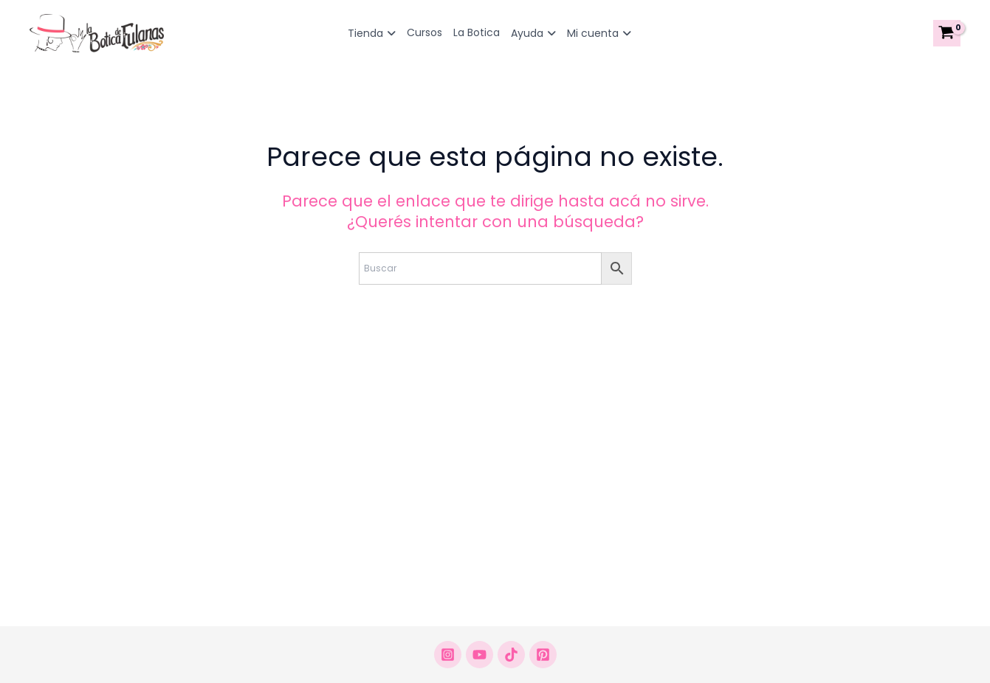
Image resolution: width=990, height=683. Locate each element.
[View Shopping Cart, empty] (946, 33)
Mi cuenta (599, 33)
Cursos (424, 32)
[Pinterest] (543, 654)
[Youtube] (479, 654)
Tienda (372, 33)
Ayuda (533, 33)
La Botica (476, 32)
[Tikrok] (511, 654)
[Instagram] (447, 654)
